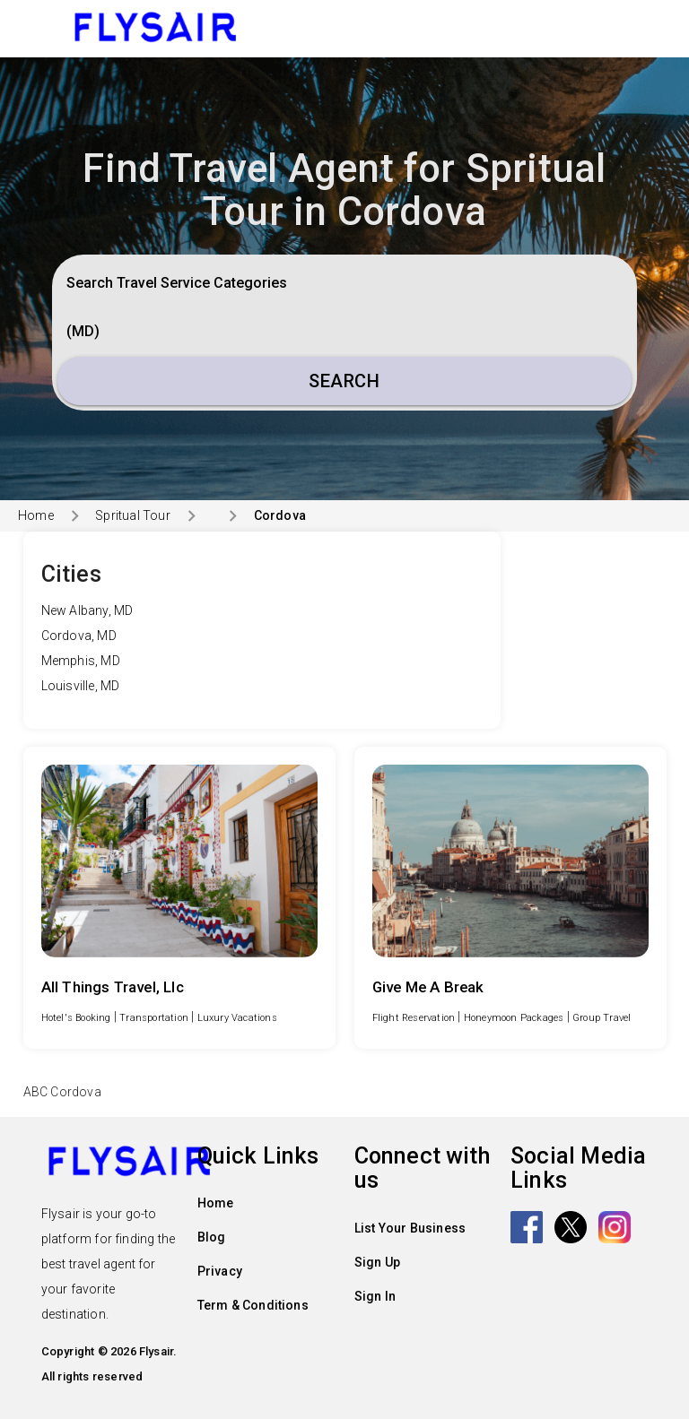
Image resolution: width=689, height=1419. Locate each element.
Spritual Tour (132, 515)
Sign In (375, 1296)
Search (344, 381)
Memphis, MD (80, 660)
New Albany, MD (87, 610)
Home (36, 515)
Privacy (219, 1271)
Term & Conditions (253, 1305)
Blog (211, 1237)
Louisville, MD (80, 686)
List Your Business (410, 1228)
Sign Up (377, 1262)
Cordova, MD (79, 635)
